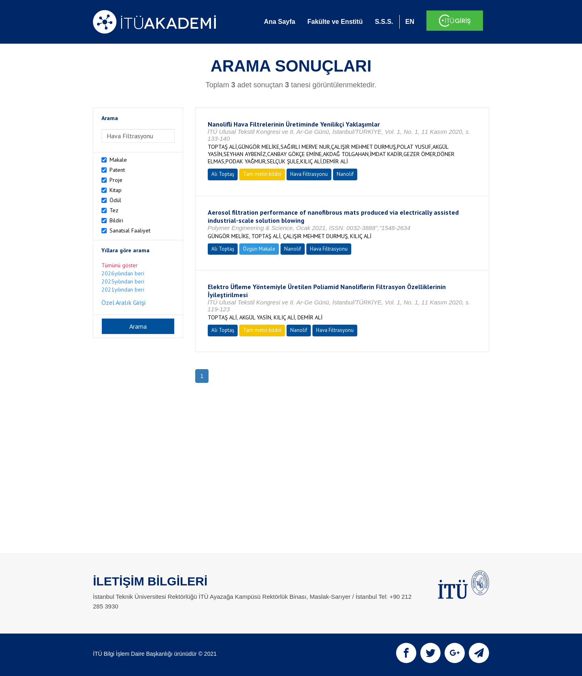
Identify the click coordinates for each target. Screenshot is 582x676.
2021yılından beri (122, 289)
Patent (117, 169)
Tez (114, 210)
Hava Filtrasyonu (309, 174)
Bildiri (116, 220)
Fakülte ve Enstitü (335, 21)
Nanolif (345, 174)
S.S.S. (384, 21)
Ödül (115, 200)
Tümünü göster (119, 265)
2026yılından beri (122, 273)
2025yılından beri (122, 281)
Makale (118, 159)
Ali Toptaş (222, 174)
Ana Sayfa (279, 21)
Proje (116, 180)
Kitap (116, 190)
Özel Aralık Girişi (123, 302)
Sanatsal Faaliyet (130, 230)
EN (409, 21)
